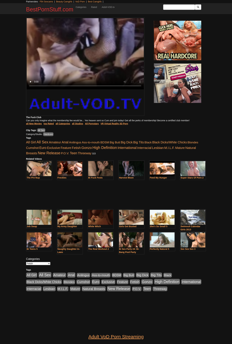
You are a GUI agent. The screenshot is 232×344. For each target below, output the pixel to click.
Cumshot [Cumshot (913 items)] (32, 148)
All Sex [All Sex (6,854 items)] (42, 142)
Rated (94, 7)
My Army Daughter (67, 226)
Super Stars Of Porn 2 (192, 177)
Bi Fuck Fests (95, 177)
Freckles (61, 177)
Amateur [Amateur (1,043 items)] (55, 142)
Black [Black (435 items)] (148, 142)
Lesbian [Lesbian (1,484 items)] (158, 148)
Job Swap (32, 226)
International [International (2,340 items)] (127, 148)
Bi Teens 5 (32, 249)
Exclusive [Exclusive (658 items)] (53, 148)
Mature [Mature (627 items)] (180, 148)
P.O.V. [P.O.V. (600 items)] (65, 153)
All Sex (41, 130)
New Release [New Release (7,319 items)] (49, 153)
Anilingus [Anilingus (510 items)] (75, 142)
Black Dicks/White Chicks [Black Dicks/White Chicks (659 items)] (169, 142)
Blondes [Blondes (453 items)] (192, 142)
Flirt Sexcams (46, 1)
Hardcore (48, 134)
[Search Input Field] (179, 7)
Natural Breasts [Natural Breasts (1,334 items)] (93, 289)
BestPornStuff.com (49, 9)
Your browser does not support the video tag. (85, 53)
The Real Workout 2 (98, 249)
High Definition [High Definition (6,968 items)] (104, 147)
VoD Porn (80, 1)
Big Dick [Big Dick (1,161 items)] (127, 142)
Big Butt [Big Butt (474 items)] (115, 142)
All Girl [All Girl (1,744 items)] (31, 142)
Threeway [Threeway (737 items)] (84, 153)
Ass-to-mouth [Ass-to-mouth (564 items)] (91, 142)
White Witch (94, 226)
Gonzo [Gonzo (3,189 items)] (86, 148)
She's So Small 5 (158, 226)
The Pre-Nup (33, 177)
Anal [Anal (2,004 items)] (65, 142)
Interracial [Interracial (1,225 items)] (144, 148)
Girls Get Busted (127, 226)
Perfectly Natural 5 (159, 249)
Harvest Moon (126, 177)
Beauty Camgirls (64, 1)
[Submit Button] (198, 7)
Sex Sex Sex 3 (188, 249)
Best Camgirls (94, 1)
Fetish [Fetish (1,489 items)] (76, 148)
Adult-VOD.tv (108, 7)
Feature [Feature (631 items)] (66, 148)
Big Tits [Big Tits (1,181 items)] (138, 142)
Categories (81, 7)
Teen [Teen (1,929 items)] (73, 153)
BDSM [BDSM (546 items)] (104, 142)
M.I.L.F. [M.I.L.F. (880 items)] (169, 148)
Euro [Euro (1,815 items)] (42, 148)
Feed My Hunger (158, 177)
